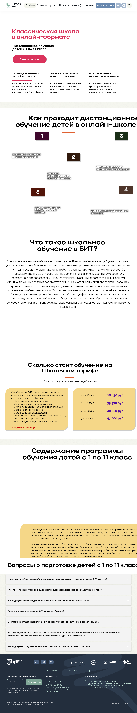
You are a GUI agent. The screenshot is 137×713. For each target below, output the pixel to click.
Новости (64, 5)
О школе (41, 5)
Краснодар (72, 671)
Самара (88, 671)
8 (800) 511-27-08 (83, 5)
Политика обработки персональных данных (104, 686)
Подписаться (34, 682)
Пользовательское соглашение (99, 688)
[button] (105, 5)
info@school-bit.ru (54, 681)
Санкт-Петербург (53, 671)
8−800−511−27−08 (54, 685)
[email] (15, 682)
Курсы (52, 5)
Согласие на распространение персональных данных (108, 683)
